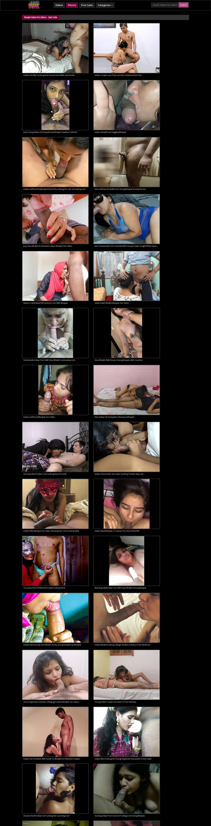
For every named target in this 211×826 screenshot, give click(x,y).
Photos (72, 5)
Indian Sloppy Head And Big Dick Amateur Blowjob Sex (127, 731)
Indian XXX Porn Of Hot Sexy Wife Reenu (127, 517)
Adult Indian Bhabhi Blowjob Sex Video (83, 125)
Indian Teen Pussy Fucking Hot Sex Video (84, 410)
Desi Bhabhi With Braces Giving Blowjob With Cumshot (170, 125)
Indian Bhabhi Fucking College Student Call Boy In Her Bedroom (84, 232)
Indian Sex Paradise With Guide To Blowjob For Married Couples (42, 267)
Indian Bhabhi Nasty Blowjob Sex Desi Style (170, 374)
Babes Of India (41, 802)
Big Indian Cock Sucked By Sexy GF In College (170, 553)
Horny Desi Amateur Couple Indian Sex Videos (170, 446)
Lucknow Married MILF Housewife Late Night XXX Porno (170, 517)
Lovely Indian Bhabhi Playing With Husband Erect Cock (127, 481)
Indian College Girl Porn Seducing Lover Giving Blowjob (127, 446)
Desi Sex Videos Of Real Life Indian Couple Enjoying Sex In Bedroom (42, 339)
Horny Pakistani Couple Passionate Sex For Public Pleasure (127, 410)
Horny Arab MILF (76, 802)
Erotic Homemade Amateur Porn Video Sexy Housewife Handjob (42, 660)
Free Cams (87, 5)
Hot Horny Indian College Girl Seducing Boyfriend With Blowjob (84, 660)
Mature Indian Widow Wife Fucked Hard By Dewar (170, 410)
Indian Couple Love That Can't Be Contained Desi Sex (84, 54)
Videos (59, 5)
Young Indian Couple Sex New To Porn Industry (170, 232)
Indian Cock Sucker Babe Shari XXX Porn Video (42, 410)
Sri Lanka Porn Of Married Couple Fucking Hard (127, 196)
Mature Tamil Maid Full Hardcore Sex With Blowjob (42, 125)
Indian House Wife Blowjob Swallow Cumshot (170, 339)
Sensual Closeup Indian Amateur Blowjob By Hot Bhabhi (170, 660)
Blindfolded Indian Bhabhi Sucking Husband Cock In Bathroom (42, 303)
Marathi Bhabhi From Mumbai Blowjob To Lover (170, 588)
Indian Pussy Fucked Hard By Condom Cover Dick (84, 588)
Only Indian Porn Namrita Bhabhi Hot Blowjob (127, 339)
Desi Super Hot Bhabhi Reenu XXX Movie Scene (42, 517)
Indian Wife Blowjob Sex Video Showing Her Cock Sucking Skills (42, 196)
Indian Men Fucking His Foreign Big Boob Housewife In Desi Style (84, 267)
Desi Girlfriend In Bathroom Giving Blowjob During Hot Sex (84, 89)
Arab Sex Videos (57, 802)
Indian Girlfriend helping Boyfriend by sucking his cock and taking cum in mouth (42, 89)
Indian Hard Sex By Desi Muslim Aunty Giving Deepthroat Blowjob (42, 232)
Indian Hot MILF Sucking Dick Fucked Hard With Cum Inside (42, 54)
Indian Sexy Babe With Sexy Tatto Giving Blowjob (127, 553)
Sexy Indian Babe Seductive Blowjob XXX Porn (84, 553)
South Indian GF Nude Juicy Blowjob (39, 695)
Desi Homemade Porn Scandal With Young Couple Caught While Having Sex (170, 89)
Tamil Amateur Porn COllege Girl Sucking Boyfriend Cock (127, 624)
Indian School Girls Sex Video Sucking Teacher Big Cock (170, 160)
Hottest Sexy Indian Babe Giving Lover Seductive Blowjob (42, 588)
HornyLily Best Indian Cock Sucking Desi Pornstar (127, 160)
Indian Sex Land (149, 802)
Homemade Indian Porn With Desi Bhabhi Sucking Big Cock (127, 125)
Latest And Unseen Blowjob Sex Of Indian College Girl (127, 303)
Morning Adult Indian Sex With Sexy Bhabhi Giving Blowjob (170, 196)
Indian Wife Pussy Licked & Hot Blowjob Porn (84, 624)
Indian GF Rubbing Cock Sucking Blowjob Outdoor (170, 624)
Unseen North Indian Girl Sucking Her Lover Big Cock (127, 267)
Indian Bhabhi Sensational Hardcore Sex (127, 374)
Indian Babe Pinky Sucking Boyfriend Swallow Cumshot (42, 624)
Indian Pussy (115, 588)
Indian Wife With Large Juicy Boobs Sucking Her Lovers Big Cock (170, 303)
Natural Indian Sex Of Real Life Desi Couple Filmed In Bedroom (84, 303)
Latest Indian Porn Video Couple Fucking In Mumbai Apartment (42, 481)
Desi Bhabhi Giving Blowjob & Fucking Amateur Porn (127, 660)
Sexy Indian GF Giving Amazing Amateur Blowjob (84, 731)
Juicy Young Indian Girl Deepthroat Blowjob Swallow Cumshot (127, 54)
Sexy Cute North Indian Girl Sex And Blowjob (42, 553)
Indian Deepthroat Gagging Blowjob (168, 54)
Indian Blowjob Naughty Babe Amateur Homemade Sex (170, 695)
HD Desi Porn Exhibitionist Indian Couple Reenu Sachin (170, 481)
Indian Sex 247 (132, 802)
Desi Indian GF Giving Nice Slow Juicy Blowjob (84, 160)
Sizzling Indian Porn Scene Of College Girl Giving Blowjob (170, 267)
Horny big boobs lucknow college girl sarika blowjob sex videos (127, 232)
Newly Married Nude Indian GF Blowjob (83, 695)
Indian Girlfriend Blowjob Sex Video (39, 160)
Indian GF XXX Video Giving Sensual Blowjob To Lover (84, 374)
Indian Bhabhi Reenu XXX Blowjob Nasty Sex (84, 517)
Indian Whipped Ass (168, 802)
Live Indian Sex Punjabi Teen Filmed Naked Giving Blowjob (42, 446)
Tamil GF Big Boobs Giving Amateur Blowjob (127, 695)
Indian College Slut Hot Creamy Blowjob (83, 339)
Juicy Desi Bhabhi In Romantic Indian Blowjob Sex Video (127, 89)
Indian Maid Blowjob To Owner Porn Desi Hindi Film (84, 196)
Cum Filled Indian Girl (96, 802)
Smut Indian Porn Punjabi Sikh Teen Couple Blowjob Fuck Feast (84, 446)
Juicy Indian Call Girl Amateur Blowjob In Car (42, 731)
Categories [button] (105, 5)
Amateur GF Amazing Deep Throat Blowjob (170, 731)
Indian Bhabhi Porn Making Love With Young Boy (42, 374)
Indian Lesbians (115, 802)
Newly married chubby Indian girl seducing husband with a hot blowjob (84, 481)
